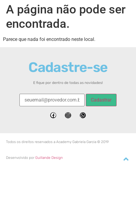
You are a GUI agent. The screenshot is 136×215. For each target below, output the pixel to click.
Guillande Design (49, 158)
